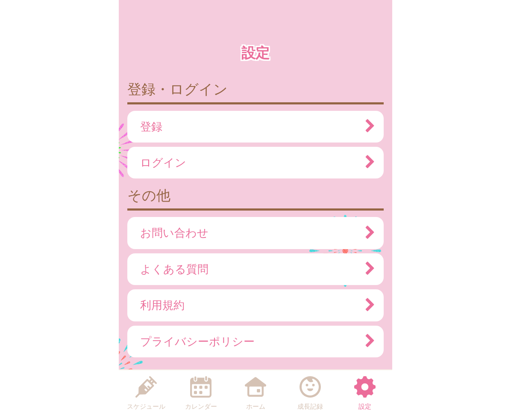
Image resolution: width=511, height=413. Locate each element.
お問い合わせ (253, 233)
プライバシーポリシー (253, 342)
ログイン (253, 163)
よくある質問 (253, 269)
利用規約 (253, 305)
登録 (253, 127)
